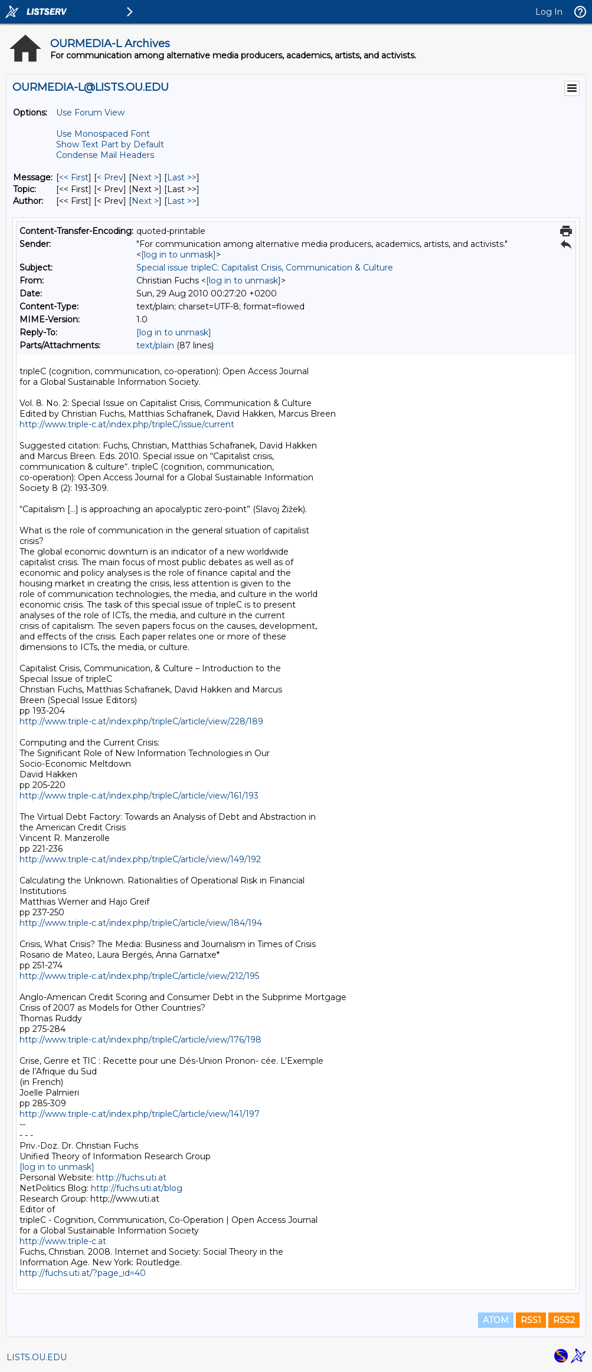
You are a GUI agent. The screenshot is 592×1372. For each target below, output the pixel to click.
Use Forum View (90, 112)
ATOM (496, 1320)
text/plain (155, 345)
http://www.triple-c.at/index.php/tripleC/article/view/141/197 (139, 1114)
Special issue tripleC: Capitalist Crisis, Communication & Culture (264, 267)
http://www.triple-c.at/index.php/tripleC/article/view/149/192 (140, 859)
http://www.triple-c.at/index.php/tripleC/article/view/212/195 (139, 976)
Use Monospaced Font (103, 133)
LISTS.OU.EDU (36, 1357)
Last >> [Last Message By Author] (182, 201)
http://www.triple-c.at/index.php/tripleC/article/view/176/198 (140, 1039)
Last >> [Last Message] (182, 177)
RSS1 (531, 1320)
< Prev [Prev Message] (110, 177)
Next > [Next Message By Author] (145, 201)
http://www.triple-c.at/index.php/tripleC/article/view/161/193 (139, 795)
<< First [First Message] (74, 177)
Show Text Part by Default (110, 144)
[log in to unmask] (178, 254)
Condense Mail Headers (105, 155)
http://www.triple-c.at (62, 1241)
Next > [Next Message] (145, 177)
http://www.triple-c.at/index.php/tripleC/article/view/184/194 (140, 923)
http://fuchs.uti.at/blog (136, 1188)
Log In (548, 11)
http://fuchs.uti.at (131, 1177)
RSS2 (564, 1320)
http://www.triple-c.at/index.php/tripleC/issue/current (126, 424)
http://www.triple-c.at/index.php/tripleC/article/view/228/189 (141, 721)
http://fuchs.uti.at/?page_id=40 (82, 1273)
